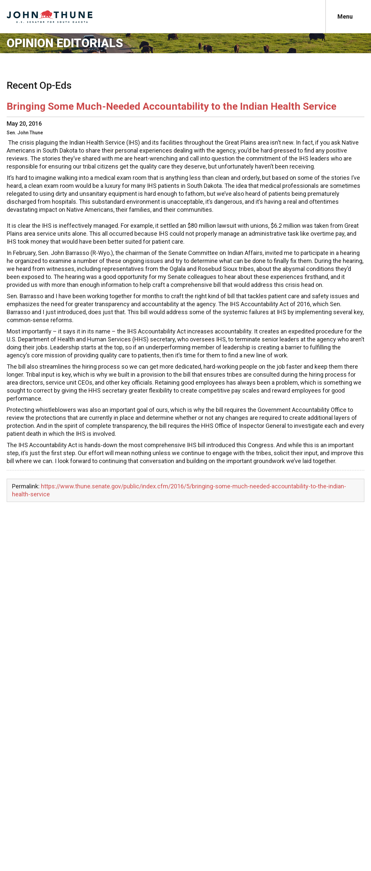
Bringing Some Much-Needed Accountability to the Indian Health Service (171, 106)
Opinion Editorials (65, 43)
